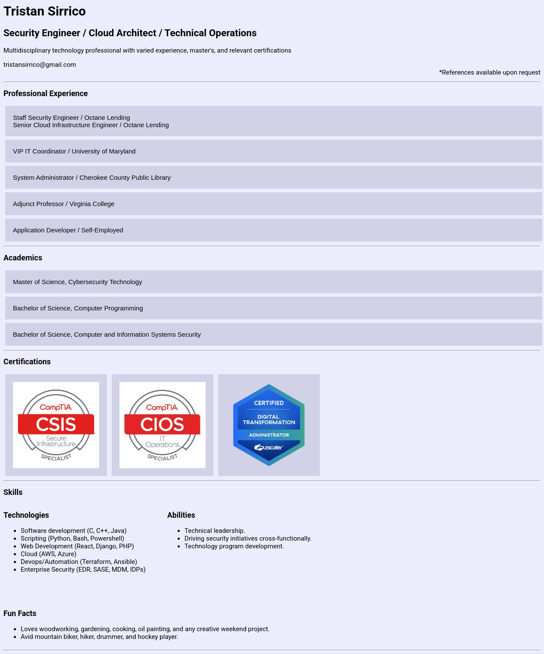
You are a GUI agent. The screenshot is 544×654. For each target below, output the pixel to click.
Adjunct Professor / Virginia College (64, 203)
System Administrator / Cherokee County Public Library (92, 177)
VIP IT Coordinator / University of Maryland (74, 151)
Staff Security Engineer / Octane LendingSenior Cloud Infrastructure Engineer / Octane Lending (91, 121)
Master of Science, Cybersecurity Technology (77, 281)
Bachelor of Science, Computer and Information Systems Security (107, 334)
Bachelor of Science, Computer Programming (78, 308)
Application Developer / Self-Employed (68, 230)
